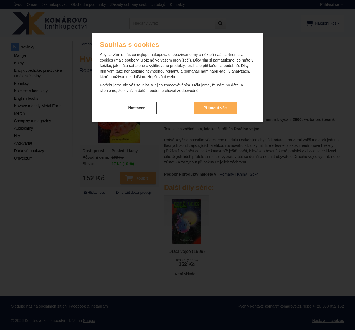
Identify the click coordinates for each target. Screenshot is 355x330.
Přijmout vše (215, 108)
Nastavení (137, 108)
